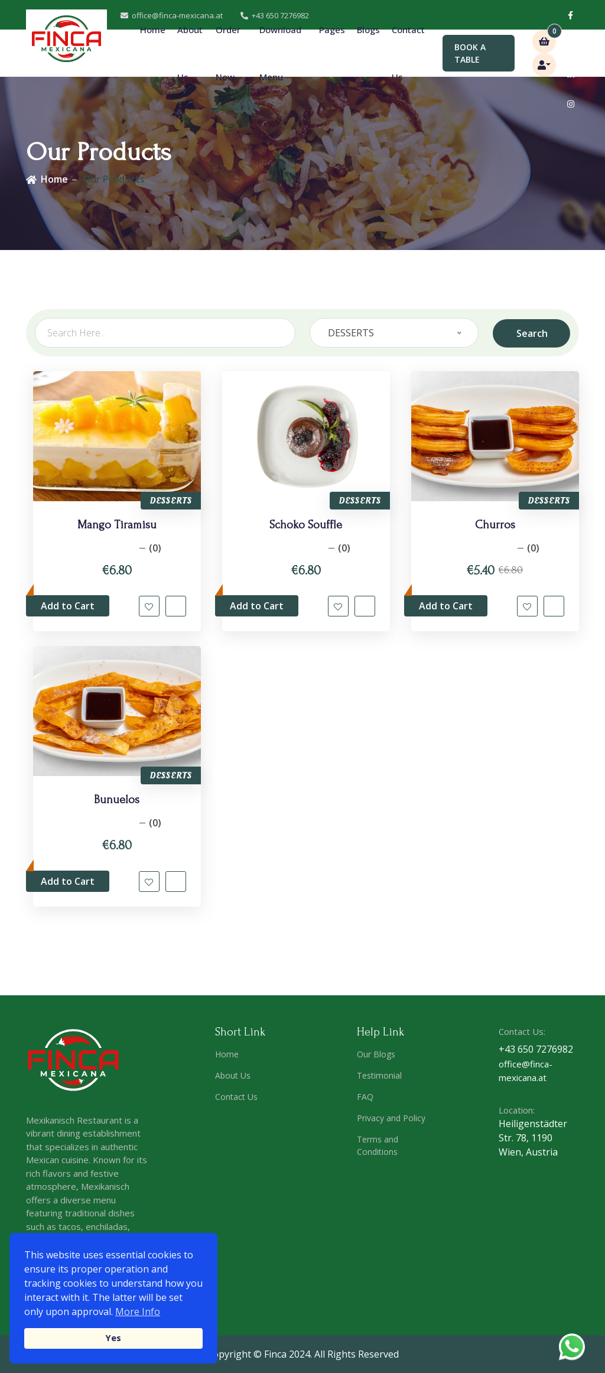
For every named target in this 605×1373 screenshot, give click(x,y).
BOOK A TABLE (470, 53)
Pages (332, 53)
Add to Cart (68, 606)
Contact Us (408, 53)
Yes (113, 1337)
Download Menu (280, 53)
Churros (495, 524)
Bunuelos (116, 806)
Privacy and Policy (391, 1123)
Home (152, 29)
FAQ (365, 1102)
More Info (137, 1311)
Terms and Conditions (377, 1151)
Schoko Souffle (305, 524)
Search (532, 332)
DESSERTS (170, 500)
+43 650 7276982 (536, 1055)
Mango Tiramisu (117, 524)
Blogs (368, 29)
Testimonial (379, 1081)
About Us (190, 53)
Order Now (228, 53)
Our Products (114, 179)
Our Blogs (376, 1060)
